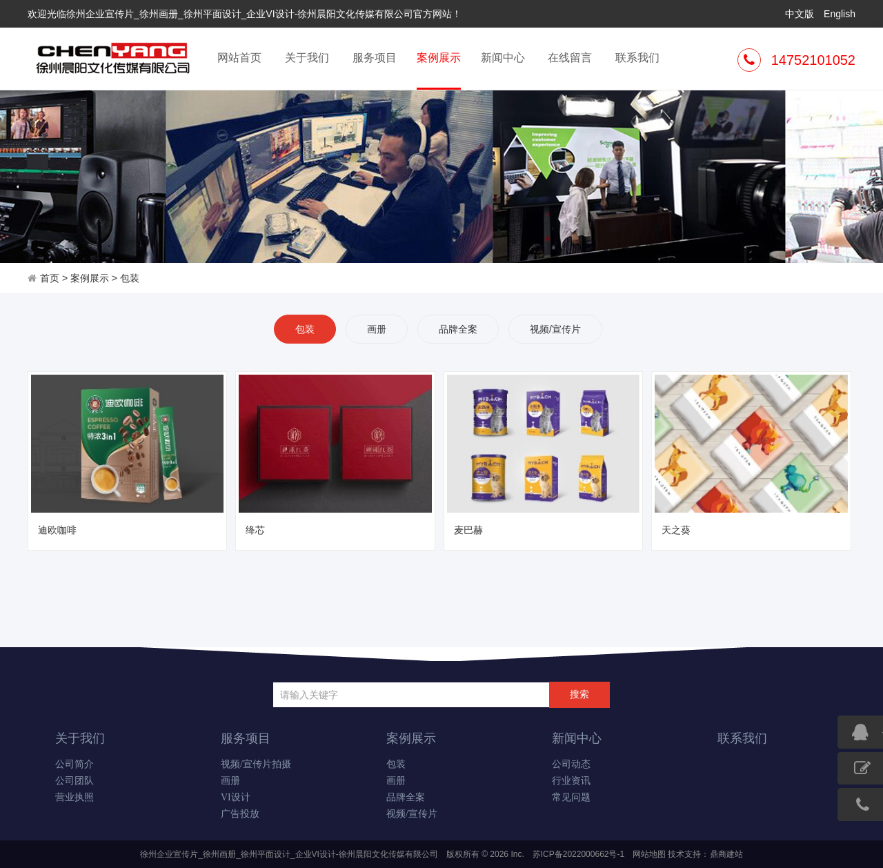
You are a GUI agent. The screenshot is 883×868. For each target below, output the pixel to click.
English (839, 13)
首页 (49, 278)
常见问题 (571, 797)
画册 (376, 329)
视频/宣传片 (555, 329)
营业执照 (74, 797)
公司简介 (74, 764)
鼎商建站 (726, 854)
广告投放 (240, 814)
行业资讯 (571, 781)
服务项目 (375, 57)
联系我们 (637, 57)
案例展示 (439, 70)
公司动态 (571, 764)
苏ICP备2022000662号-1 (578, 854)
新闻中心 (503, 57)
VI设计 (235, 797)
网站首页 (239, 57)
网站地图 (649, 854)
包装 (129, 278)
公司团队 (74, 781)
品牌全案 (458, 329)
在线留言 (570, 57)
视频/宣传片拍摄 (256, 764)
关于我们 (307, 57)
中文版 (799, 13)
